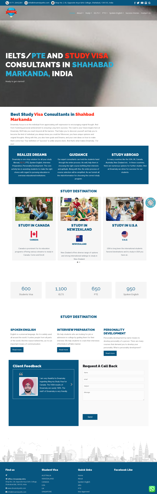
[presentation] (97, 406)
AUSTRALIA (46, 451)
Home (72, 13)
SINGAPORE (47, 468)
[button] (78, 262)
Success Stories (132, 13)
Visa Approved (83, 468)
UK (43, 464)
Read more (16, 350)
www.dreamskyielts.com (16, 464)
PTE (104, 13)
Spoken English (115, 13)
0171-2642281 (16, 2)
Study (87, 13)
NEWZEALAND (48, 455)
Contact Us (146, 13)
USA (43, 461)
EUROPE (45, 477)
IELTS (96, 13)
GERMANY (46, 474)
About (79, 13)
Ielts (79, 461)
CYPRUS (45, 471)
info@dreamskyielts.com (39, 2)
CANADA (45, 458)
